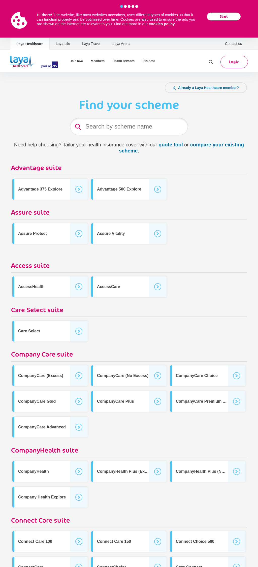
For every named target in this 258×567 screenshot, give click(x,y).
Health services (124, 61)
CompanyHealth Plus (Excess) (126, 471)
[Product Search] (129, 126)
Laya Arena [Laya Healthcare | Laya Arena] (122, 44)
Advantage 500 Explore (119, 189)
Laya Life (63, 44)
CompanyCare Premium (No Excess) (210, 401)
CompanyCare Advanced (42, 427)
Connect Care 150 (114, 541)
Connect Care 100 (35, 541)
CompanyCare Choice (197, 375)
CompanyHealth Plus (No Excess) (208, 471)
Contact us (233, 44)
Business (149, 61)
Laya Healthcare (29, 44)
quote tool (170, 144)
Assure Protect (32, 233)
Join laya (77, 61)
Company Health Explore (42, 497)
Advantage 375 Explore (40, 189)
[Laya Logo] (35, 62)
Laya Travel (91, 44)
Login (234, 62)
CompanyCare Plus (115, 401)
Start (224, 16)
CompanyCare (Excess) (40, 375)
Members (98, 61)
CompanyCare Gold (37, 401)
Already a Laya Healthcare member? (206, 88)
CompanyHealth (33, 471)
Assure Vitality (111, 233)
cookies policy (162, 24)
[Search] (211, 62)
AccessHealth (31, 287)
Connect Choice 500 (195, 541)
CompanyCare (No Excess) (123, 375)
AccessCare (108, 287)
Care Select (29, 331)
